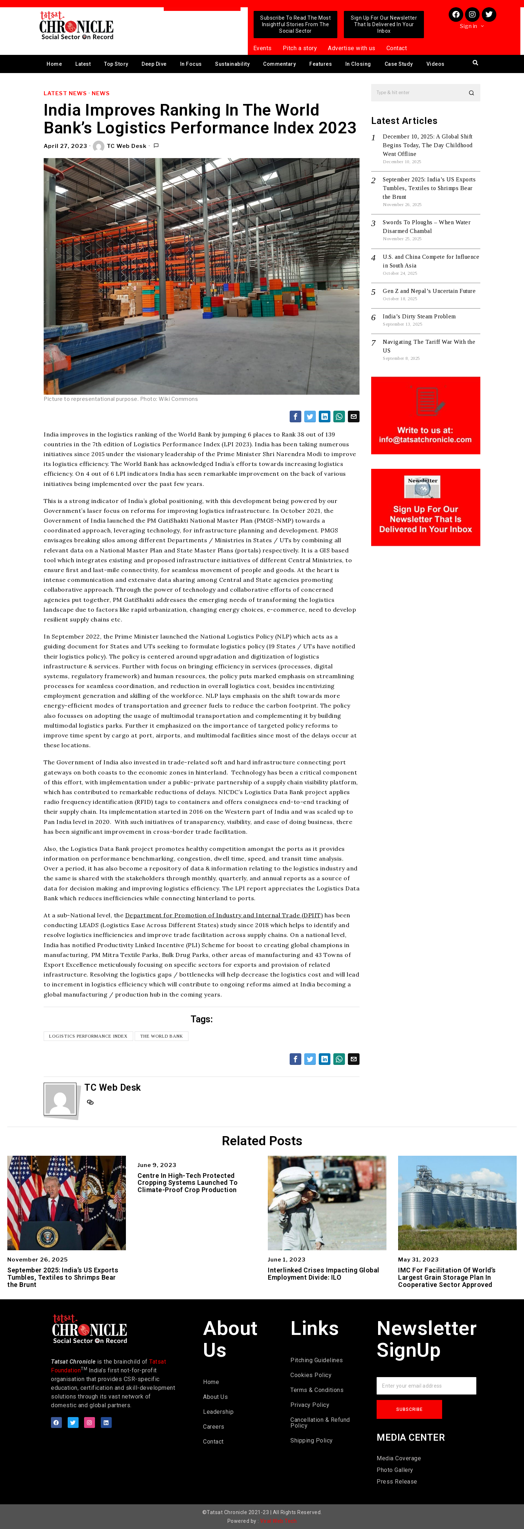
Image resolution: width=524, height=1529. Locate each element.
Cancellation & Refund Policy (320, 1422)
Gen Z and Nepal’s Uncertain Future (429, 291)
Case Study (399, 64)
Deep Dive (154, 64)
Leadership (218, 1411)
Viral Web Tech (278, 1521)
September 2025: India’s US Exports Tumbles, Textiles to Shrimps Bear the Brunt (429, 188)
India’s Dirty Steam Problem (419, 316)
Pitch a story (300, 48)
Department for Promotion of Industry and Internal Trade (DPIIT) (224, 915)
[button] (471, 92)
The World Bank (161, 1036)
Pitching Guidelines (316, 1360)
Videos (435, 64)
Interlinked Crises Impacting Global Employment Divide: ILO (324, 1274)
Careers (214, 1426)
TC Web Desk (120, 146)
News (101, 93)
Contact (396, 48)
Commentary (279, 64)
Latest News (65, 93)
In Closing (358, 64)
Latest (83, 64)
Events (262, 48)
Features (320, 64)
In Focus (191, 64)
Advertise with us (352, 48)
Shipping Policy (311, 1440)
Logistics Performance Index (88, 1036)
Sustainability (232, 64)
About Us (215, 1396)
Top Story (116, 64)
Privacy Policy (309, 1404)
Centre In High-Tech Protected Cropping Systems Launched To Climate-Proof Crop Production (188, 1183)
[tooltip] (295, 416)
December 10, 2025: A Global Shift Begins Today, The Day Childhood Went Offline (428, 145)
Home (54, 64)
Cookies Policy (311, 1375)
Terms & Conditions (317, 1390)
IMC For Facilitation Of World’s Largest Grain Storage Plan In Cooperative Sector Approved (447, 1277)
